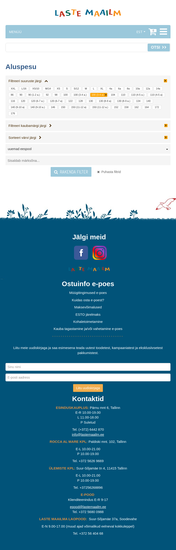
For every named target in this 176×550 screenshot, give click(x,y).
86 (12, 94)
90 (20, 94)
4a (110, 88)
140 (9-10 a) (18, 107)
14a (158, 88)
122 (70, 101)
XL (101, 88)
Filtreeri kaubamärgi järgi (30, 126)
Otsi (158, 47)
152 (116, 107)
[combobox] (88, 150)
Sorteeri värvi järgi (24, 138)
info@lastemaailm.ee (88, 434)
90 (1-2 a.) (34, 94)
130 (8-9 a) (105, 101)
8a (128, 88)
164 (147, 107)
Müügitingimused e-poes (88, 293)
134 (138, 101)
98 (56, 94)
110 (123, 94)
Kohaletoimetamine (88, 322)
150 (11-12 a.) (100, 107)
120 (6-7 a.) (37, 101)
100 (65, 94)
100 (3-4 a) (97, 94)
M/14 (48, 88)
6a (119, 88)
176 (13, 113)
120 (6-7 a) (56, 101)
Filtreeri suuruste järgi (28, 81)
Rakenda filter (71, 171)
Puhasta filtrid (109, 172)
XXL (13, 88)
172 (157, 107)
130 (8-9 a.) (123, 101)
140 (148, 101)
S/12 (76, 88)
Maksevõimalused (88, 307)
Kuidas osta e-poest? (88, 300)
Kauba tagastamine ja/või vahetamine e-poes (88, 329)
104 (113, 94)
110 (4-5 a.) (137, 94)
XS (58, 88)
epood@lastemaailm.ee (88, 507)
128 (81, 101)
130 (91, 101)
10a (138, 88)
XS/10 (35, 88)
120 (23, 101)
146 (53, 107)
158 (126, 107)
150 (63, 107)
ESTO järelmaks (88, 314)
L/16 (24, 88)
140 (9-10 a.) (37, 107)
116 (13, 101)
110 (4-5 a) (156, 94)
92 (47, 94)
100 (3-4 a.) (80, 94)
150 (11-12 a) (78, 107)
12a (148, 88)
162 (137, 107)
